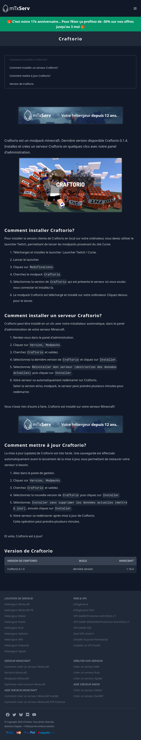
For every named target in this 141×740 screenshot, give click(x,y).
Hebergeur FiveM (14, 622)
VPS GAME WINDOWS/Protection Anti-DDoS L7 (101, 622)
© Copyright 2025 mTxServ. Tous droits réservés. (29, 721)
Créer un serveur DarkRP (88, 696)
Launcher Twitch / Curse (79, 252)
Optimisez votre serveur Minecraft (25, 684)
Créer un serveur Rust (86, 672)
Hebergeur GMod (15, 616)
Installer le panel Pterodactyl (90, 639)
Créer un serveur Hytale (87, 678)
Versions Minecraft (15, 672)
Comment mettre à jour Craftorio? (30, 75)
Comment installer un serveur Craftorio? (34, 67)
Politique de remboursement (39, 726)
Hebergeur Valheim (16, 633)
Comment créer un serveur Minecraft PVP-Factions (34, 702)
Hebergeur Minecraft (17, 604)
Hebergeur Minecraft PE (18, 610)
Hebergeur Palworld (16, 645)
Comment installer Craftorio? (29, 59)
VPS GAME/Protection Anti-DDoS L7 (94, 616)
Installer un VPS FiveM (86, 645)
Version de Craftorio (22, 84)
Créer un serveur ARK (86, 666)
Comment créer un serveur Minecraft (26, 666)
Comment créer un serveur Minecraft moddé (31, 696)
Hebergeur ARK (13, 639)
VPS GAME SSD (82, 627)
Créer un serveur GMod (87, 690)
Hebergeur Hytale (15, 651)
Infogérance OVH (83, 610)
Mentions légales (13, 726)
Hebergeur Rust (14, 627)
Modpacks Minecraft (16, 678)
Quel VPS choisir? (83, 633)
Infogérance (80, 604)
